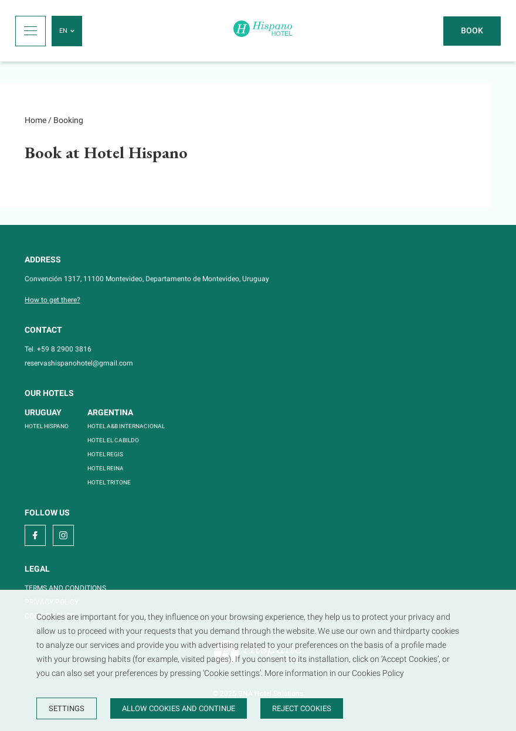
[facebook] (35, 535)
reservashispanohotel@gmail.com (79, 363)
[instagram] (63, 535)
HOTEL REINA (105, 468)
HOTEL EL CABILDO (113, 440)
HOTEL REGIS (105, 454)
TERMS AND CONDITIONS (65, 588)
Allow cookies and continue (178, 708)
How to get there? (52, 300)
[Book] (472, 31)
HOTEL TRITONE (109, 482)
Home (35, 120)
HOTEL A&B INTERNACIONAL (126, 426)
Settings (66, 708)
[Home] (262, 30)
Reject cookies (301, 708)
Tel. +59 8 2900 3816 (58, 349)
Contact (43, 329)
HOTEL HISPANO (47, 426)
